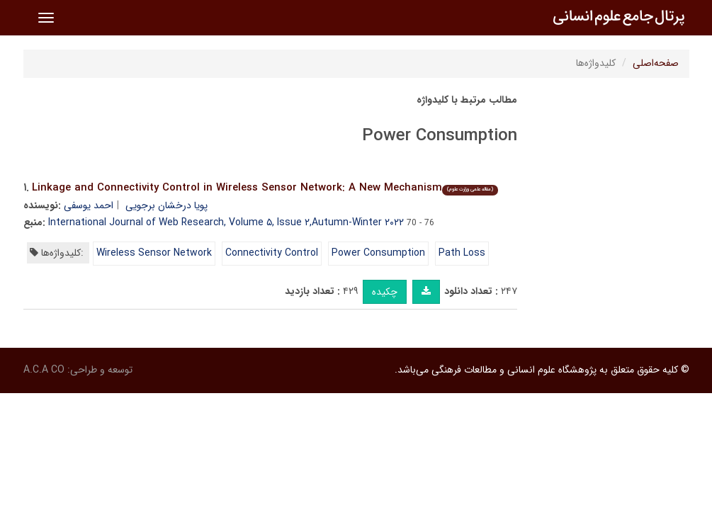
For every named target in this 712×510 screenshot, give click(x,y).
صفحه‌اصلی (656, 63)
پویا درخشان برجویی (166, 205)
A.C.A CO (43, 370)
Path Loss (462, 253)
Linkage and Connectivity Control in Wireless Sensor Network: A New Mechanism (265, 187)
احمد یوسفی (88, 205)
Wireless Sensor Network (154, 253)
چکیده (384, 292)
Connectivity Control (271, 253)
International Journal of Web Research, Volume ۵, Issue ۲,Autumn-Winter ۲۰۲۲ (226, 222)
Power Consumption (378, 253)
